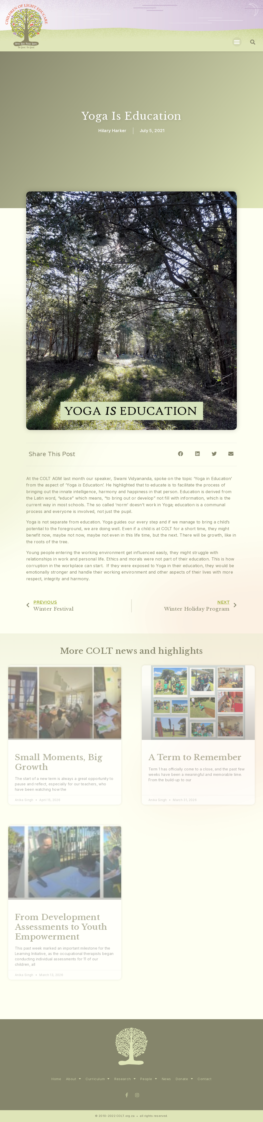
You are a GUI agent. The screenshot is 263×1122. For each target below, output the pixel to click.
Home (56, 1079)
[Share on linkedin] (197, 454)
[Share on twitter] (214, 454)
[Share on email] (231, 454)
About (73, 1079)
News (166, 1079)
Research (125, 1079)
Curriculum (98, 1079)
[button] (236, 42)
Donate (184, 1079)
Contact (204, 1079)
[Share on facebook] (180, 454)
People (148, 1079)
